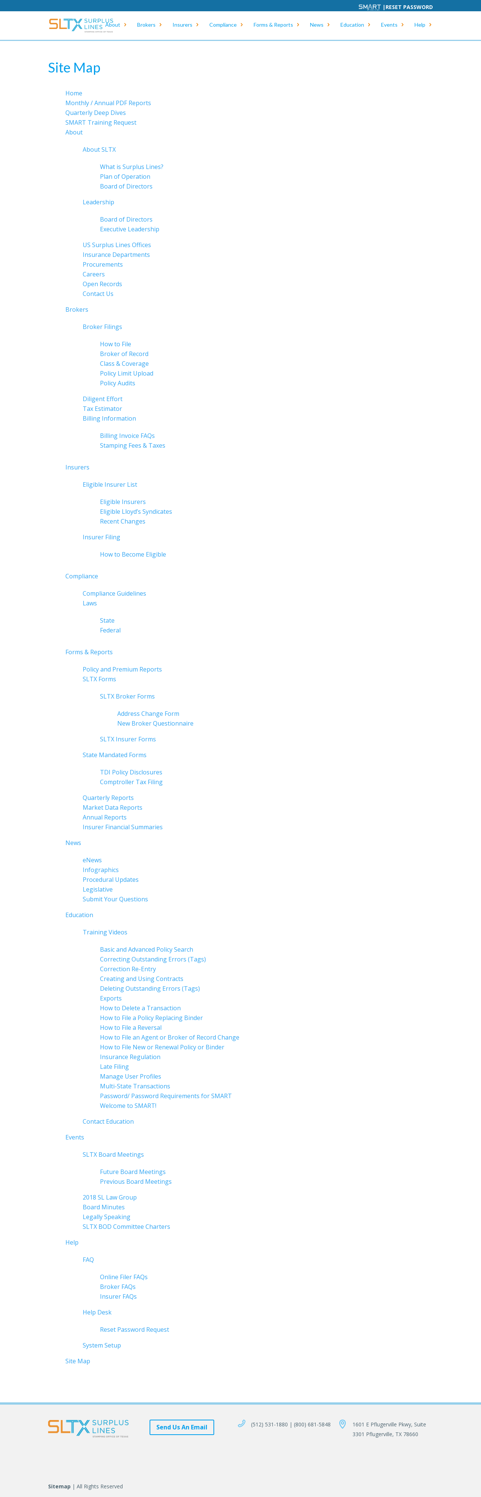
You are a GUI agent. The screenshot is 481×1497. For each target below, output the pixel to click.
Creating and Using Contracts (141, 979)
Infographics (101, 870)
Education (352, 26)
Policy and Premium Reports (122, 669)
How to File (115, 344)
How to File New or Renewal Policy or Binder (162, 1047)
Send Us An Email (181, 1427)
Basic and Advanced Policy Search (146, 949)
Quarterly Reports (108, 798)
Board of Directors (126, 186)
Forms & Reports (273, 26)
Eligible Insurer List (110, 484)
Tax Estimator (102, 408)
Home (73, 93)
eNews (92, 860)
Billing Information (109, 418)
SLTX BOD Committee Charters (126, 1226)
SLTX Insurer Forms (128, 739)
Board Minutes (104, 1207)
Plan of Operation (125, 176)
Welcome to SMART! (128, 1106)
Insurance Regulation (130, 1057)
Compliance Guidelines (114, 593)
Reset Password (409, 7)
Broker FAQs (118, 1287)
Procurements (103, 264)
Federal (110, 630)
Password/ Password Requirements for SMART (166, 1096)
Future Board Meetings (133, 1172)
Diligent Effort (103, 399)
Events (389, 26)
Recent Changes (122, 521)
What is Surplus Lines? (131, 167)
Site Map (77, 1361)
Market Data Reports (112, 807)
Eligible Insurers (123, 502)
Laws (90, 603)
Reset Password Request (134, 1329)
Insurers (182, 26)
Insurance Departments (116, 255)
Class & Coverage (124, 363)
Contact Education (108, 1121)
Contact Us (98, 294)
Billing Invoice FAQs (127, 436)
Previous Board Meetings (136, 1181)
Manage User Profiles (130, 1076)
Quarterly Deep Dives (95, 113)
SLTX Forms (99, 679)
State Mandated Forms (115, 755)
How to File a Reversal (131, 1027)
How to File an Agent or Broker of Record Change (169, 1037)
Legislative (98, 889)
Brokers (146, 26)
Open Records (102, 284)
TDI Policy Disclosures (131, 772)
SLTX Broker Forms (127, 696)
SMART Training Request (100, 122)
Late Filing (114, 1066)
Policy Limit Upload (126, 373)
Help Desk (97, 1312)
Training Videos (105, 932)
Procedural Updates (111, 879)
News (317, 26)
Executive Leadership (129, 229)
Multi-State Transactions (135, 1086)
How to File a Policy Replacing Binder (151, 1018)
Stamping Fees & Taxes (132, 445)
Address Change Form (148, 713)
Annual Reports (105, 817)
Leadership (98, 202)
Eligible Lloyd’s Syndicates (136, 511)
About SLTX (99, 149)
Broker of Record (124, 354)
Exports (111, 998)
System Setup (102, 1345)
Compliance (223, 26)
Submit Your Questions (115, 899)
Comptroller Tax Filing (131, 782)
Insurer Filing (101, 537)
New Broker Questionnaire (155, 723)
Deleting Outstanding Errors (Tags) (150, 988)
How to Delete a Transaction (140, 1008)
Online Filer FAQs (124, 1277)
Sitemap (59, 1486)
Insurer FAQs (118, 1296)
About (112, 26)
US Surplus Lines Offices (117, 245)
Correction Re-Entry (128, 969)
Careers (94, 274)
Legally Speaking (106, 1217)
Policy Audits (117, 383)
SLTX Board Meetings (113, 1154)
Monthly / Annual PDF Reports (108, 103)
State (107, 620)
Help (419, 26)
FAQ (88, 1260)
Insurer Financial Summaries (123, 827)
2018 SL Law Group (110, 1197)
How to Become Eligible (133, 554)
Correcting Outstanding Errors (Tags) (153, 959)
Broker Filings (102, 327)
